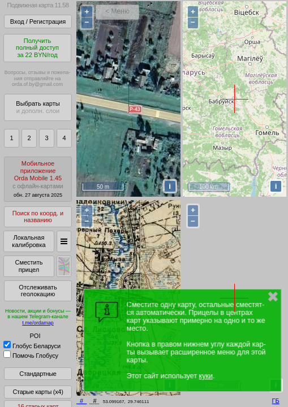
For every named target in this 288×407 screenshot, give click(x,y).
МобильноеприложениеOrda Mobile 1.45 (37, 179)
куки (206, 376)
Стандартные (37, 373)
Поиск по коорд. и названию (37, 217)
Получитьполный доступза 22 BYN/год (37, 47)
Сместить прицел (28, 266)
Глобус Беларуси (32, 346)
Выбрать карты (37, 107)
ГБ (276, 400)
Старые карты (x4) (37, 391)
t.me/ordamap (38, 323)
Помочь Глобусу (30, 355)
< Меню (117, 11)
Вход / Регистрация (38, 21)
